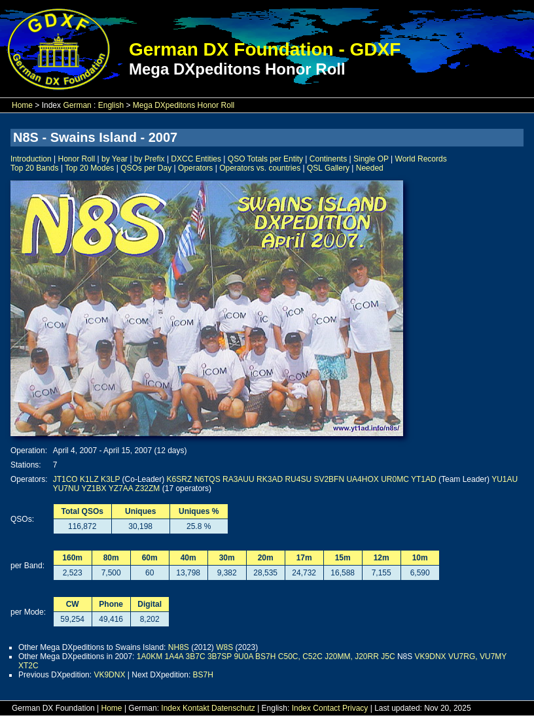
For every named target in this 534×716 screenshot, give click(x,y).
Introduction (31, 158)
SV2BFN (328, 479)
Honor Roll (77, 158)
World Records (421, 158)
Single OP (371, 158)
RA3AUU (238, 479)
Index (170, 708)
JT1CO (65, 479)
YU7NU (66, 488)
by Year (114, 158)
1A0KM (149, 656)
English (111, 105)
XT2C (28, 665)
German (77, 105)
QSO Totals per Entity (265, 158)
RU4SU (298, 479)
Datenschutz (233, 708)
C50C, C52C (300, 656)
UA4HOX (362, 479)
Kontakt (196, 708)
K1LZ (89, 479)
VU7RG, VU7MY (477, 656)
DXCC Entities (196, 158)
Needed (369, 168)
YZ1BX (94, 488)
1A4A (173, 656)
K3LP (110, 479)
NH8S (178, 647)
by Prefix (149, 158)
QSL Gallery (328, 168)
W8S (224, 647)
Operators (195, 168)
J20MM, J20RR (352, 656)
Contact (326, 708)
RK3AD (270, 479)
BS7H (265, 656)
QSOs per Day (145, 168)
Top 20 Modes (89, 168)
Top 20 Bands (34, 168)
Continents (328, 158)
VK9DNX (430, 656)
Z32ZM (147, 488)
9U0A (243, 656)
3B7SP (219, 656)
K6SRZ (179, 479)
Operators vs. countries (259, 168)
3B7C (195, 656)
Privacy (355, 708)
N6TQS (207, 479)
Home (22, 105)
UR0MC (395, 479)
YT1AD (423, 479)
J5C (388, 656)
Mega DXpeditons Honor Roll (183, 105)
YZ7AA (121, 488)
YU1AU (504, 479)
